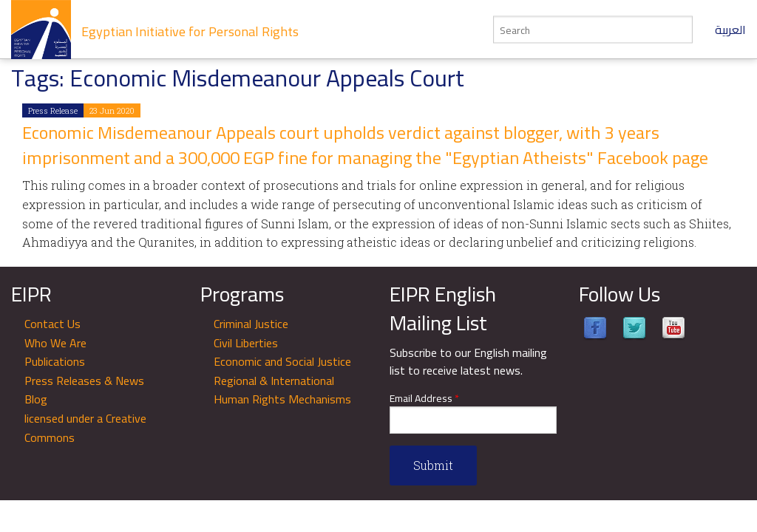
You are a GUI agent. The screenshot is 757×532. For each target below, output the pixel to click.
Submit (433, 465)
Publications (54, 361)
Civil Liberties (246, 343)
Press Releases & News (84, 380)
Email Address (424, 398)
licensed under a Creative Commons (85, 428)
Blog (35, 399)
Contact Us (52, 324)
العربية (730, 29)
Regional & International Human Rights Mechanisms (282, 390)
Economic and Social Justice (282, 361)
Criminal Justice (251, 324)
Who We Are (55, 343)
